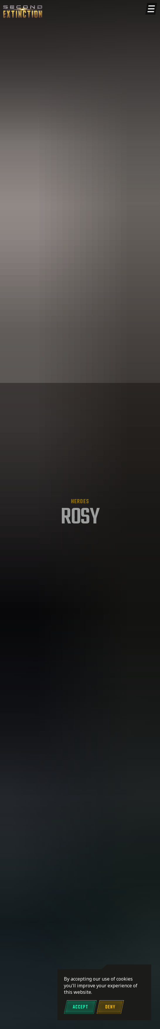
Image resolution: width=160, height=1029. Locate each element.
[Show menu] (151, 9)
